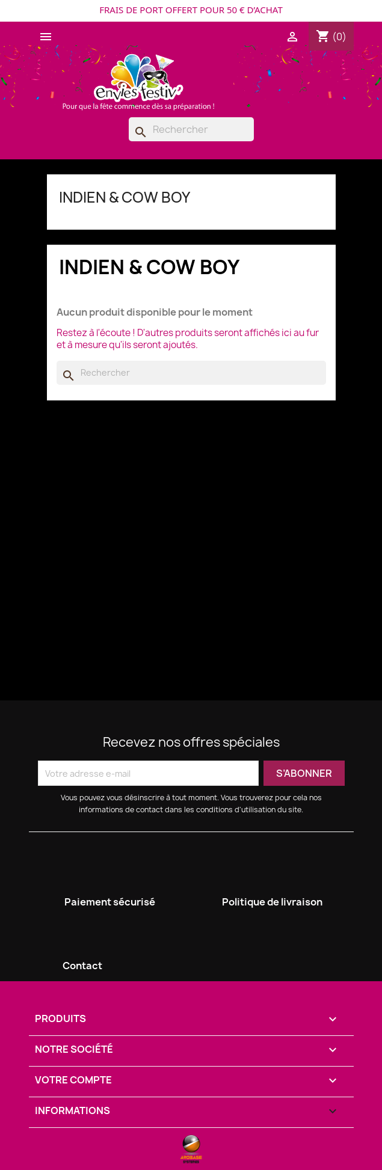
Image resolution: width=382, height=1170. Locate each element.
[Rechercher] (191, 129)
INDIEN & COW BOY (124, 197)
